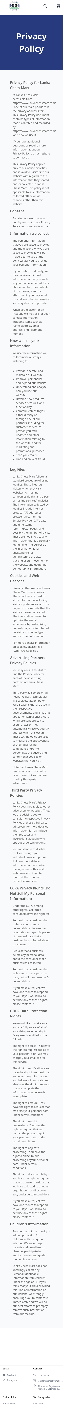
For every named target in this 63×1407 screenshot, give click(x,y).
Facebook (11, 1375)
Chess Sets (38, 1403)
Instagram (12, 1380)
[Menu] (4, 6)
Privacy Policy (9, 1403)
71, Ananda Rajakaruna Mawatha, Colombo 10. (49, 1387)
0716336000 (44, 1375)
